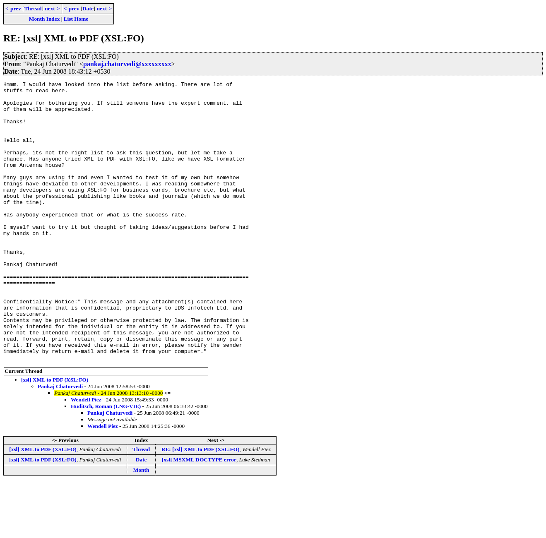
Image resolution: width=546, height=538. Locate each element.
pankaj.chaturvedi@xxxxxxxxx (127, 63)
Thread (32, 8)
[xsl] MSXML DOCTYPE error (199, 515)
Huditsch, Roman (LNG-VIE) (106, 462)
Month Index (44, 19)
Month (141, 526)
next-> (52, 8)
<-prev (13, 8)
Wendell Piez (86, 455)
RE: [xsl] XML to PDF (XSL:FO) (200, 505)
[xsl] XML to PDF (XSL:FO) (54, 435)
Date (88, 8)
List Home (76, 19)
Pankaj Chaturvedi (60, 442)
